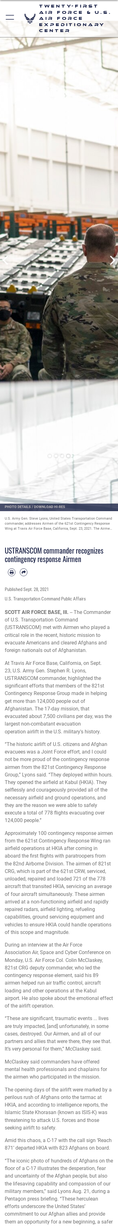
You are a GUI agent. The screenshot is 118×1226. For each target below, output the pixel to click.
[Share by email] (23, 572)
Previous (6, 260)
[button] (10, 18)
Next (112, 260)
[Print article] (11, 572)
